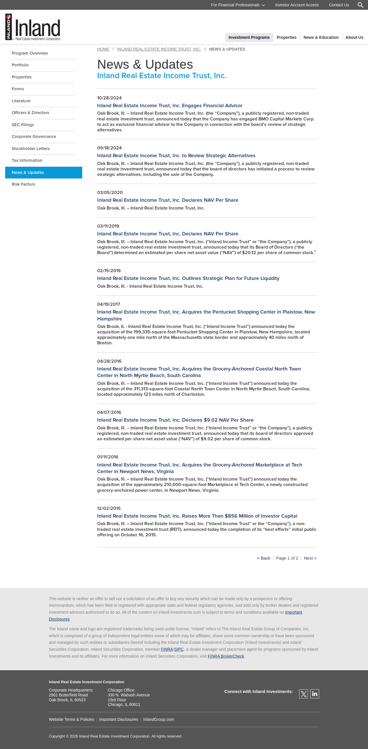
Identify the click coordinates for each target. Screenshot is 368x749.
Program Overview (30, 53)
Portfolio (20, 65)
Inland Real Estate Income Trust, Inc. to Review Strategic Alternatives (176, 155)
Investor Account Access (297, 5)
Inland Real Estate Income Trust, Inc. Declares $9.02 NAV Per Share (175, 420)
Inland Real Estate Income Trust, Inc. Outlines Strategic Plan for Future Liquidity (188, 278)
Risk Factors (23, 184)
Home (103, 49)
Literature (21, 100)
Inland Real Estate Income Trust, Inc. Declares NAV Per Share (167, 200)
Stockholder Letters (31, 148)
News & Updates (28, 172)
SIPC (179, 649)
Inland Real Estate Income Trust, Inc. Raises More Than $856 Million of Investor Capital (197, 516)
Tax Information (27, 160)
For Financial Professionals (235, 5)
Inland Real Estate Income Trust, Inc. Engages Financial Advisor (169, 105)
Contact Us (339, 5)
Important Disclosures (118, 719)
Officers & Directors (30, 112)
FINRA (167, 649)
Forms (18, 88)
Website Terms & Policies (71, 719)
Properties (22, 77)
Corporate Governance (34, 136)
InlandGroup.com (158, 719)
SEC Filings (23, 124)
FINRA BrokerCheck (226, 656)
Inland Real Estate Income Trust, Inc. (159, 49)
